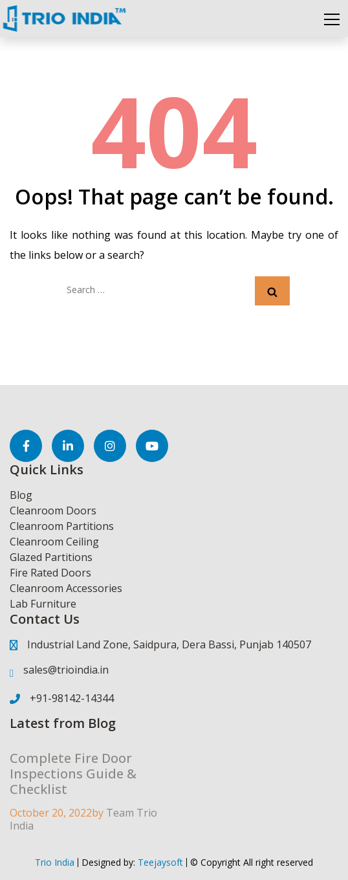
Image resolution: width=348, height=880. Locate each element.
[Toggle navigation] (332, 19)
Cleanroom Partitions (62, 526)
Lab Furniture (43, 604)
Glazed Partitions (51, 557)
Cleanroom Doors (53, 510)
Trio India (54, 862)
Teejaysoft (159, 862)
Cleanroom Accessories (66, 588)
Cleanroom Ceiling (54, 541)
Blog (21, 495)
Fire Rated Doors (50, 573)
